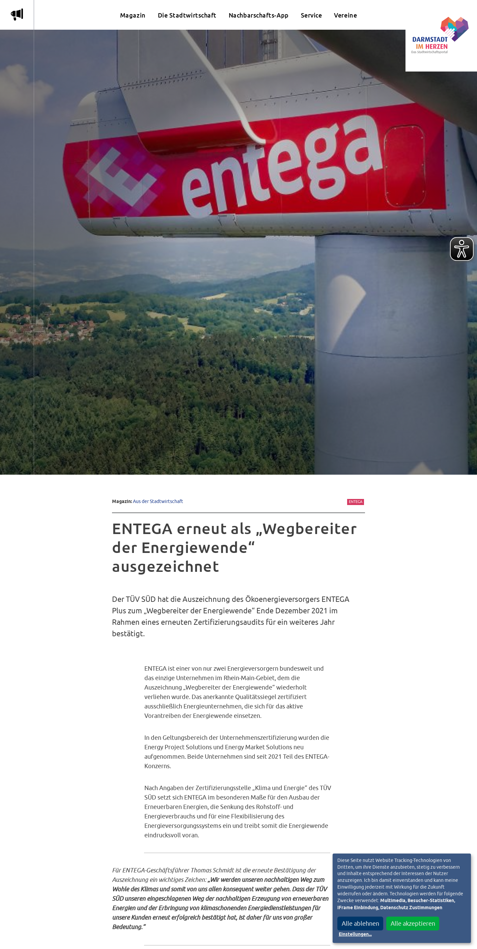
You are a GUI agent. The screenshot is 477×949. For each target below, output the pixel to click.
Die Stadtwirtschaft (187, 15)
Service (311, 15)
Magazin (133, 15)
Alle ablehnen (360, 923)
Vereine (345, 15)
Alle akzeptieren (413, 923)
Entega (355, 502)
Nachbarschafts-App (259, 15)
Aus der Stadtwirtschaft (158, 501)
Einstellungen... (355, 934)
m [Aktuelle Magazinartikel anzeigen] (17, 14)
